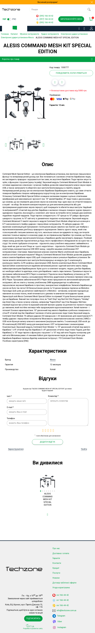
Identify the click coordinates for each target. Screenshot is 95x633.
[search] (89, 9)
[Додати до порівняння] (62, 82)
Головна (5, 34)
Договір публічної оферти (64, 582)
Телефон (11, 418)
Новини (55, 577)
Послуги (56, 572)
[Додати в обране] (55, 82)
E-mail (10, 407)
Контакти (56, 563)
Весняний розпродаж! (47, 2)
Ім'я (9, 396)
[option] (25, 101)
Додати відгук (47, 442)
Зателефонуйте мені (71, 19)
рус (14, 19)
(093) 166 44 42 (44, 22)
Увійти (84, 449)
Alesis (53, 359)
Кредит (55, 568)
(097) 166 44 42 (44, 19)
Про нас (56, 548)
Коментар (53, 396)
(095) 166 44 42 (44, 16)
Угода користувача (61, 587)
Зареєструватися (16, 449)
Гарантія (56, 558)
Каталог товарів (16, 28)
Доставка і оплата (60, 553)
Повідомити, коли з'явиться (71, 73)
